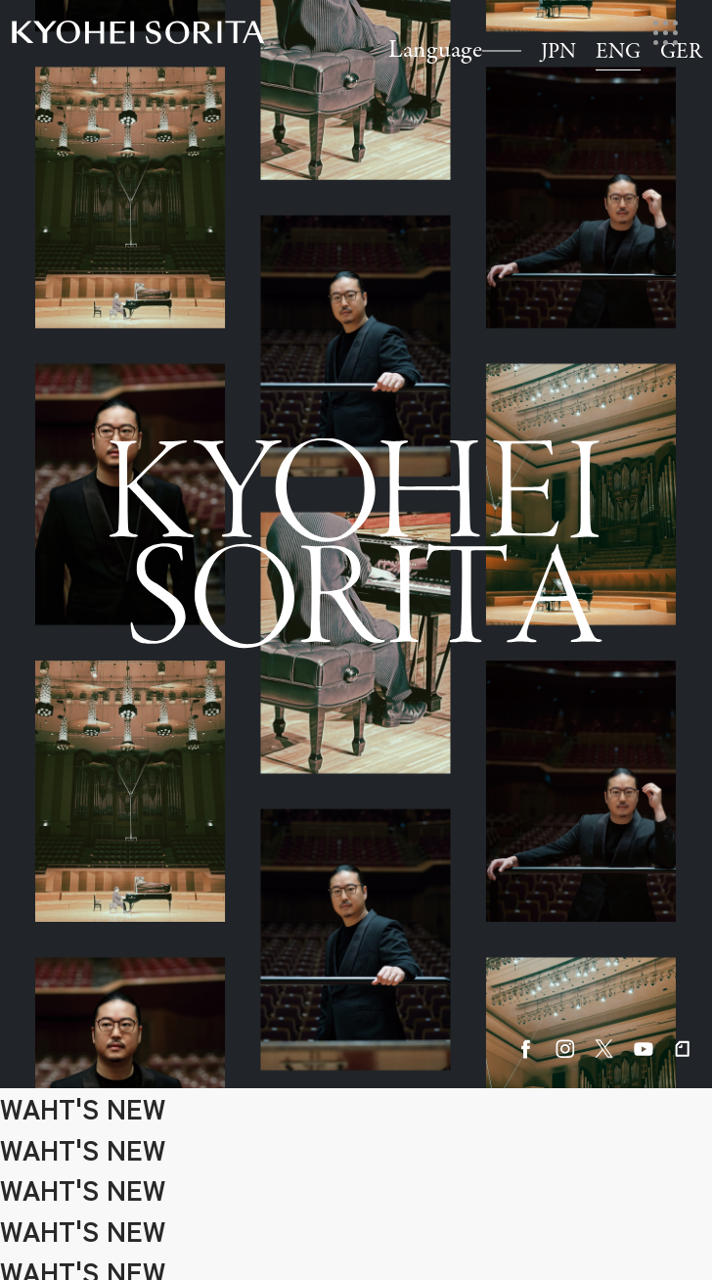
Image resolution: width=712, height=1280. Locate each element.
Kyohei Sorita (138, 32)
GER (681, 53)
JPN (558, 53)
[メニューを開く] (665, 33)
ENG (618, 53)
